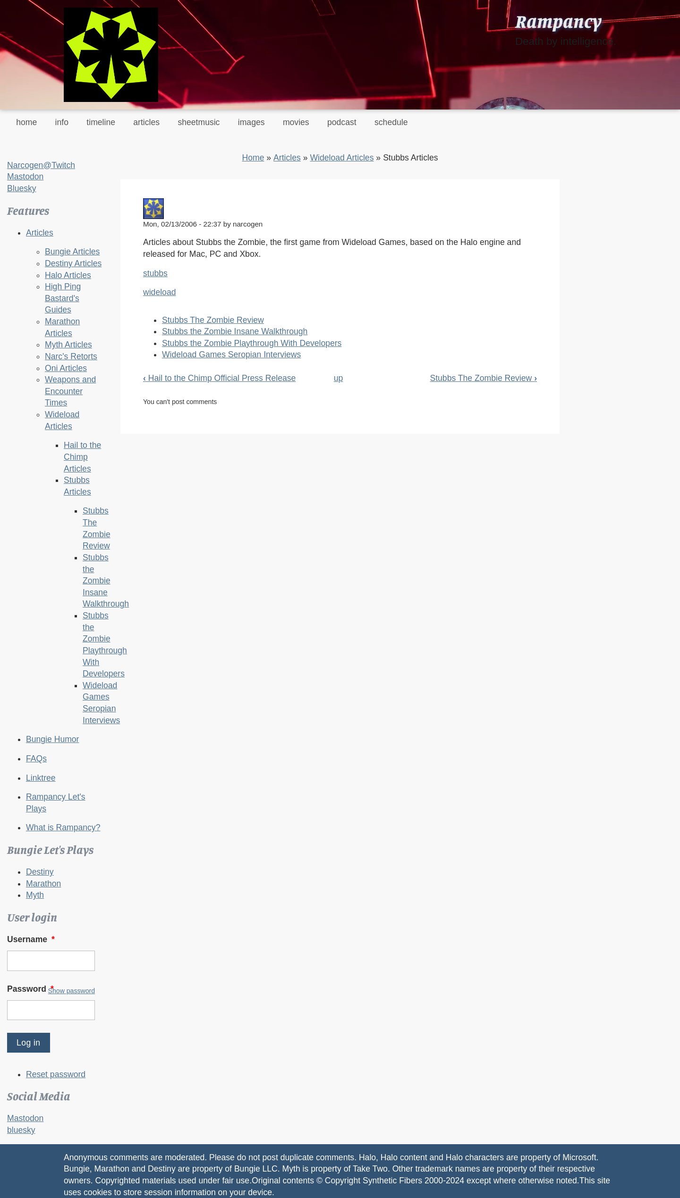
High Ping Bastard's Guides (63, 298)
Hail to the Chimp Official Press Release (219, 378)
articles (146, 122)
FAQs (36, 758)
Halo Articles (68, 275)
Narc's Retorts (71, 356)
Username (32, 939)
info (61, 122)
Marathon (43, 883)
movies (296, 122)
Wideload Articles (342, 157)
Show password (71, 991)
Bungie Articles (72, 251)
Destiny (40, 872)
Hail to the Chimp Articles (82, 456)
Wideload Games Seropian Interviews (231, 354)
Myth (35, 895)
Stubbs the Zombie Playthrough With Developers (251, 343)
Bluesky (21, 188)
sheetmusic (199, 122)
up (338, 378)
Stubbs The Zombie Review (213, 320)
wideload (159, 292)
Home (253, 157)
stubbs (155, 273)
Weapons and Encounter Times (70, 391)
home (26, 122)
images (251, 122)
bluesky (21, 1130)
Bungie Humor (52, 739)
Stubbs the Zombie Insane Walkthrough (106, 581)
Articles (39, 232)
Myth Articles (68, 344)
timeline (100, 122)
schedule (391, 122)
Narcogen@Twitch (41, 165)
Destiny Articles (73, 263)
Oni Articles (66, 368)
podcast (342, 122)
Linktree (41, 778)
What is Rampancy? (63, 827)
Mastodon (25, 176)
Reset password (55, 1074)
